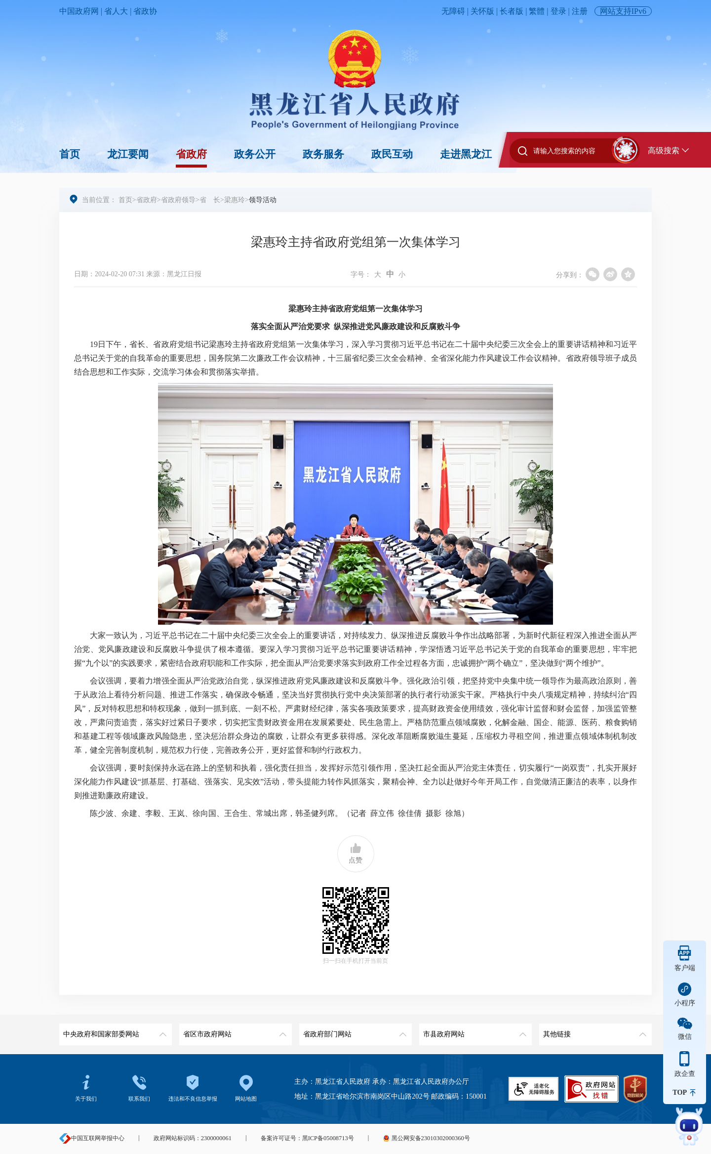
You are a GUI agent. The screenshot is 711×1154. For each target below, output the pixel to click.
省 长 (209, 200)
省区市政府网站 (233, 1031)
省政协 (145, 11)
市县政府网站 (473, 1031)
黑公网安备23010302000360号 (426, 1138)
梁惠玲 (234, 200)
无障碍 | (456, 11)
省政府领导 (178, 200)
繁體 (537, 11)
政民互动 (392, 154)
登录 (558, 11)
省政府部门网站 (353, 1031)
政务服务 (323, 154)
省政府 (191, 154)
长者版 (511, 11)
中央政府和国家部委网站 (113, 1031)
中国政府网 (79, 11)
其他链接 (593, 1031)
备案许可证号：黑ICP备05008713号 (307, 1138)
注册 (580, 11)
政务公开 (255, 154)
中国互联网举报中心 (91, 1138)
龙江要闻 (128, 154)
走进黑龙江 (466, 154)
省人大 (116, 11)
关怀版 (482, 11)
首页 (69, 154)
